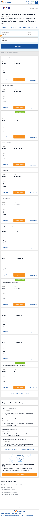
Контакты (14, 513)
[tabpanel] (19, 488)
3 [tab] (21, 507)
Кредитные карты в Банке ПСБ (9, 489)
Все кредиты (12, 27)
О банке (4, 27)
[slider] (1, 36)
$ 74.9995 (30, 1)
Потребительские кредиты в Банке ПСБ (11, 485)
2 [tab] (19, 507)
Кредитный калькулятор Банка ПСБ (10, 494)
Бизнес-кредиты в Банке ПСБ (9, 492)
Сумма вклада (5, 32)
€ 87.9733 (30, 3)
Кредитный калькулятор (25, 27)
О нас (2, 513)
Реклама (7, 513)
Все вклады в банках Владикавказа (19, 393)
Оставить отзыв (19, 474)
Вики (20, 513)
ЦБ (26, 1)
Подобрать (19, 46)
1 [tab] (18, 507)
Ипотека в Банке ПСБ (6, 487)
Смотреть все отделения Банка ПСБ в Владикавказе (19, 449)
